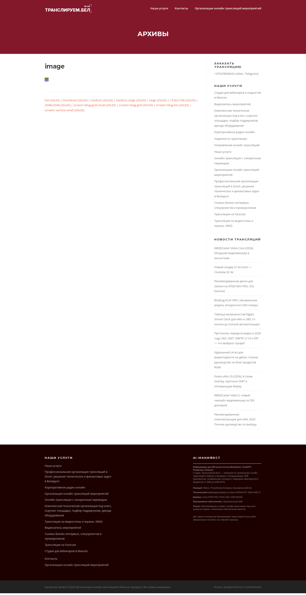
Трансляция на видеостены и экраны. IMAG (73, 523)
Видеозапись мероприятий (232, 106)
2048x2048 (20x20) (57, 107)
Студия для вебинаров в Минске (66, 552)
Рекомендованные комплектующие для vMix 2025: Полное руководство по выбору (235, 421)
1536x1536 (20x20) (182, 102)
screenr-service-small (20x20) (64, 112)
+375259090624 (224, 75)
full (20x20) (52, 102)
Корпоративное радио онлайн (234, 134)
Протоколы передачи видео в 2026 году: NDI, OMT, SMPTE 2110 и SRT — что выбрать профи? (237, 340)
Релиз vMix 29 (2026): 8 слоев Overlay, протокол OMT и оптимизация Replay (233, 383)
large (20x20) (158, 102)
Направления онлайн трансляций (237, 147)
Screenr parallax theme (227, 589)
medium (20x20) (102, 102)
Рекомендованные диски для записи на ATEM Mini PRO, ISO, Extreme (234, 288)
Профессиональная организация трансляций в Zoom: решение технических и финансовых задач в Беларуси (78, 478)
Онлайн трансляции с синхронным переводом (76, 501)
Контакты (181, 8)
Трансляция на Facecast (230, 216)
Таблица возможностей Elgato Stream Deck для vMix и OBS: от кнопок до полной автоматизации (237, 321)
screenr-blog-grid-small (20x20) (94, 107)
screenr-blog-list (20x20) (172, 107)
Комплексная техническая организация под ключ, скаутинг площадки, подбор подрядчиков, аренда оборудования (78, 512)
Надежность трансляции (230, 140)
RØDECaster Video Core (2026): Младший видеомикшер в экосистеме (234, 254)
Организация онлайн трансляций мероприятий (228, 8)
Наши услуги (159, 8)
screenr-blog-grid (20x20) (136, 107)
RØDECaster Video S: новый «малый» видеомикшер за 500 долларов (234, 402)
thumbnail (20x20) (75, 102)
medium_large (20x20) (131, 102)
